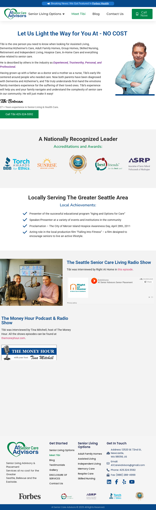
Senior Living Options (46, 14)
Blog (96, 14)
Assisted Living (86, 458)
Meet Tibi (78, 14)
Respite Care (85, 473)
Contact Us (115, 14)
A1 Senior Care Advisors (63, 506)
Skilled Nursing (86, 478)
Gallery (53, 469)
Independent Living (89, 463)
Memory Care (86, 468)
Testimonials (57, 464)
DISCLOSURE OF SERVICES (58, 476)
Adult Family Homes (90, 453)
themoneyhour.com (13, 338)
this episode (125, 269)
